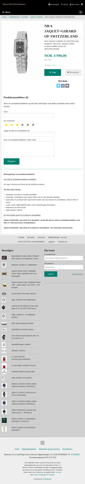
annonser (41, 237)
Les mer (58, 472)
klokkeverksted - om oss (57, 237)
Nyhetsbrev (67, 449)
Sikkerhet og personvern (49, 449)
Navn (29, 114)
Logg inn (51, 242)
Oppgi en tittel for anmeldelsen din (29, 133)
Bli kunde (30, 237)
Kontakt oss (62, 242)
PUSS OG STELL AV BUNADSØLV (31, 242)
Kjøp (52, 72)
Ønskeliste (73, 72)
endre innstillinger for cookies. (44, 475)
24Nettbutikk (46, 479)
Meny (6, 12)
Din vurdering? (9, 121)
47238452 (75, 455)
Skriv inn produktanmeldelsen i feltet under (29, 147)
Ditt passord (48, 264)
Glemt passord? (77, 274)
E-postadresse (49, 254)
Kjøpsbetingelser (29, 449)
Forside (4, 17)
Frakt (17, 449)
